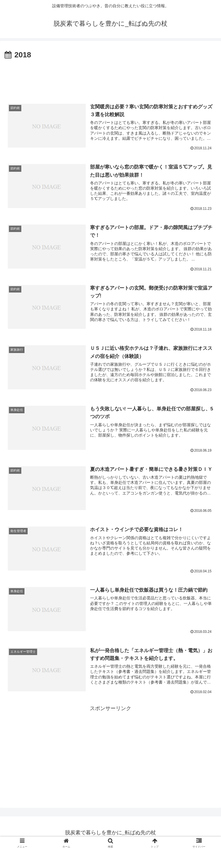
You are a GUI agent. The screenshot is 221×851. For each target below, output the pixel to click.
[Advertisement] (110, 77)
